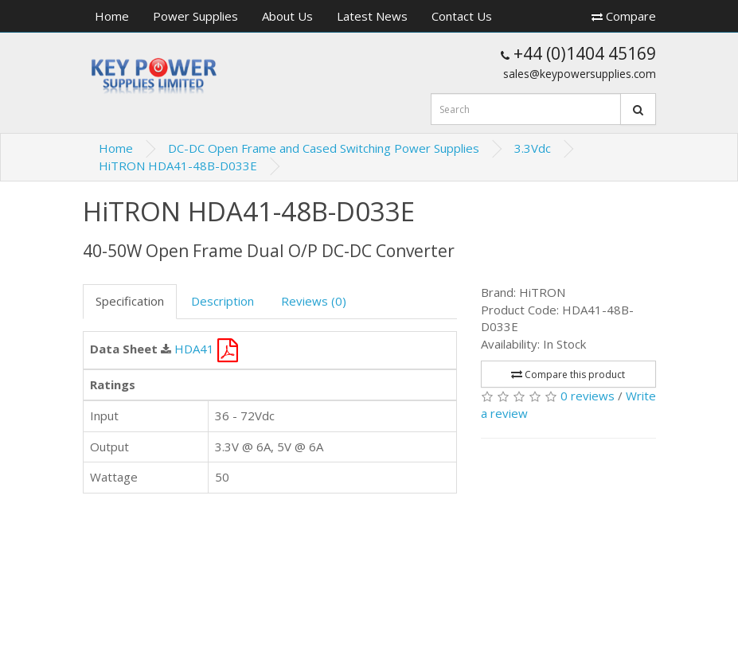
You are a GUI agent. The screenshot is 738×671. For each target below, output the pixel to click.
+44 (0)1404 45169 (578, 53)
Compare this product (568, 374)
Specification (130, 301)
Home (112, 16)
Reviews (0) (313, 301)
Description (222, 301)
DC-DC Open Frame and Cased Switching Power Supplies (323, 148)
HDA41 (206, 349)
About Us (287, 16)
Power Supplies (195, 16)
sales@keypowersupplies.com (579, 73)
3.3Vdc (532, 148)
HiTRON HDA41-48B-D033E (178, 166)
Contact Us (461, 16)
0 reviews (587, 396)
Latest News (372, 16)
